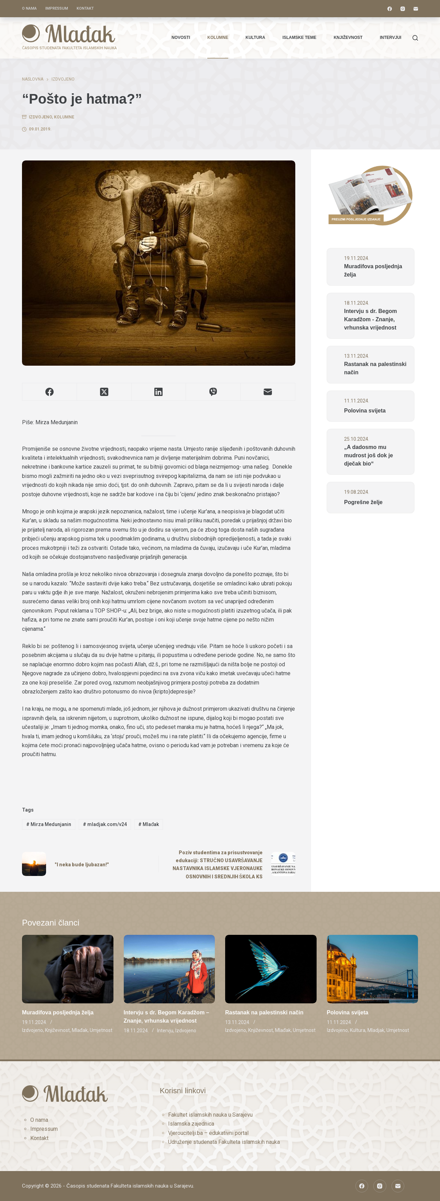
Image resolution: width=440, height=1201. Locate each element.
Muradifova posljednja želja (373, 270)
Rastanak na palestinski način (375, 368)
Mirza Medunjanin (48, 824)
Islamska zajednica (191, 1123)
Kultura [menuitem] (255, 37)
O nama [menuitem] (29, 8)
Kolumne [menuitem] (217, 37)
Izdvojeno (40, 117)
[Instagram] (402, 9)
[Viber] (213, 392)
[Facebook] (389, 9)
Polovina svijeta (365, 411)
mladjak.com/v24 (105, 824)
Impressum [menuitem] (56, 8)
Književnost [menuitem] (348, 37)
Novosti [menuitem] (181, 37)
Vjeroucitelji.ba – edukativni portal (208, 1133)
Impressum (44, 1129)
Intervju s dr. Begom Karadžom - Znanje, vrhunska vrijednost (370, 319)
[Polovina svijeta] (372, 969)
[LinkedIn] (159, 392)
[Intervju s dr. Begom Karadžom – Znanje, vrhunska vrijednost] (169, 969)
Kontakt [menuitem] (85, 8)
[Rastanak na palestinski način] (271, 969)
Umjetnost (101, 1030)
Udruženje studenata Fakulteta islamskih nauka (224, 1142)
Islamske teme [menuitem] (300, 37)
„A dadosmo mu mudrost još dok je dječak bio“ (368, 455)
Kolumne (64, 117)
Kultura (357, 1030)
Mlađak (148, 824)
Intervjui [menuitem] (390, 37)
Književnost (57, 1030)
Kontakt (39, 1138)
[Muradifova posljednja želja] (67, 969)
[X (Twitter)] (104, 392)
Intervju (165, 1030)
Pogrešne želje (363, 502)
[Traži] (415, 38)
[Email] (416, 9)
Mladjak (375, 1030)
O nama (39, 1120)
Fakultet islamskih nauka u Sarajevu (210, 1114)
